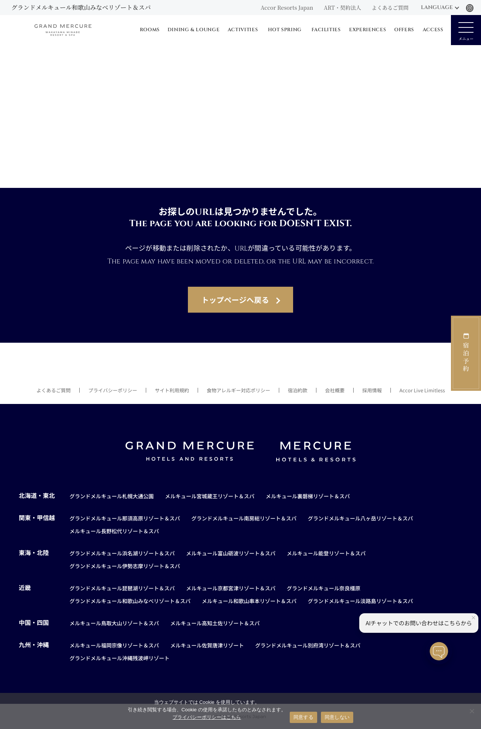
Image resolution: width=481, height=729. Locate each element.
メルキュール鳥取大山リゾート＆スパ (114, 623)
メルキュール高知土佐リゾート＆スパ (215, 623)
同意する (303, 717)
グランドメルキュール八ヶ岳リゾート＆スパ (360, 518)
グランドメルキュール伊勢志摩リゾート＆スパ (125, 566)
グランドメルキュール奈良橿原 (323, 588)
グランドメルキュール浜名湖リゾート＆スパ (122, 553)
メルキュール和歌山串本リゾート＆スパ (249, 601)
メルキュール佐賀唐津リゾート (207, 645)
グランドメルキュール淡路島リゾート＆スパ (360, 601)
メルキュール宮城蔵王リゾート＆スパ (209, 496)
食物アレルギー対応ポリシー (238, 390)
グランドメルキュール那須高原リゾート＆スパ (125, 518)
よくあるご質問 (390, 7)
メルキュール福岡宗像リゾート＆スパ (114, 645)
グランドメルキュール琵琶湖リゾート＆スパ (122, 588)
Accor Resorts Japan (286, 7)
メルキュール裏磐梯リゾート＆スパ (308, 496)
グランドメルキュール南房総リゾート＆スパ (243, 518)
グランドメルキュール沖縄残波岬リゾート (119, 658)
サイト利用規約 (172, 390)
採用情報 (372, 390)
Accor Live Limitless (422, 390)
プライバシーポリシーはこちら (206, 717)
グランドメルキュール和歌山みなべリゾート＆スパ (130, 601)
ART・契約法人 (342, 7)
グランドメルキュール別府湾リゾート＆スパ (307, 645)
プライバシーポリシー (112, 390)
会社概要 (335, 390)
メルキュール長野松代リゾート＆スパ (114, 531)
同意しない (337, 717)
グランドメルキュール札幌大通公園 (112, 496)
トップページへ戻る (235, 299)
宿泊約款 (297, 390)
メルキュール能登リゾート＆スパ (326, 553)
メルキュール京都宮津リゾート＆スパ (230, 588)
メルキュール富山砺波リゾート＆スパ (230, 553)
